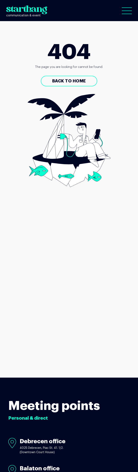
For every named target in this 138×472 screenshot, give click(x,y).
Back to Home (69, 81)
